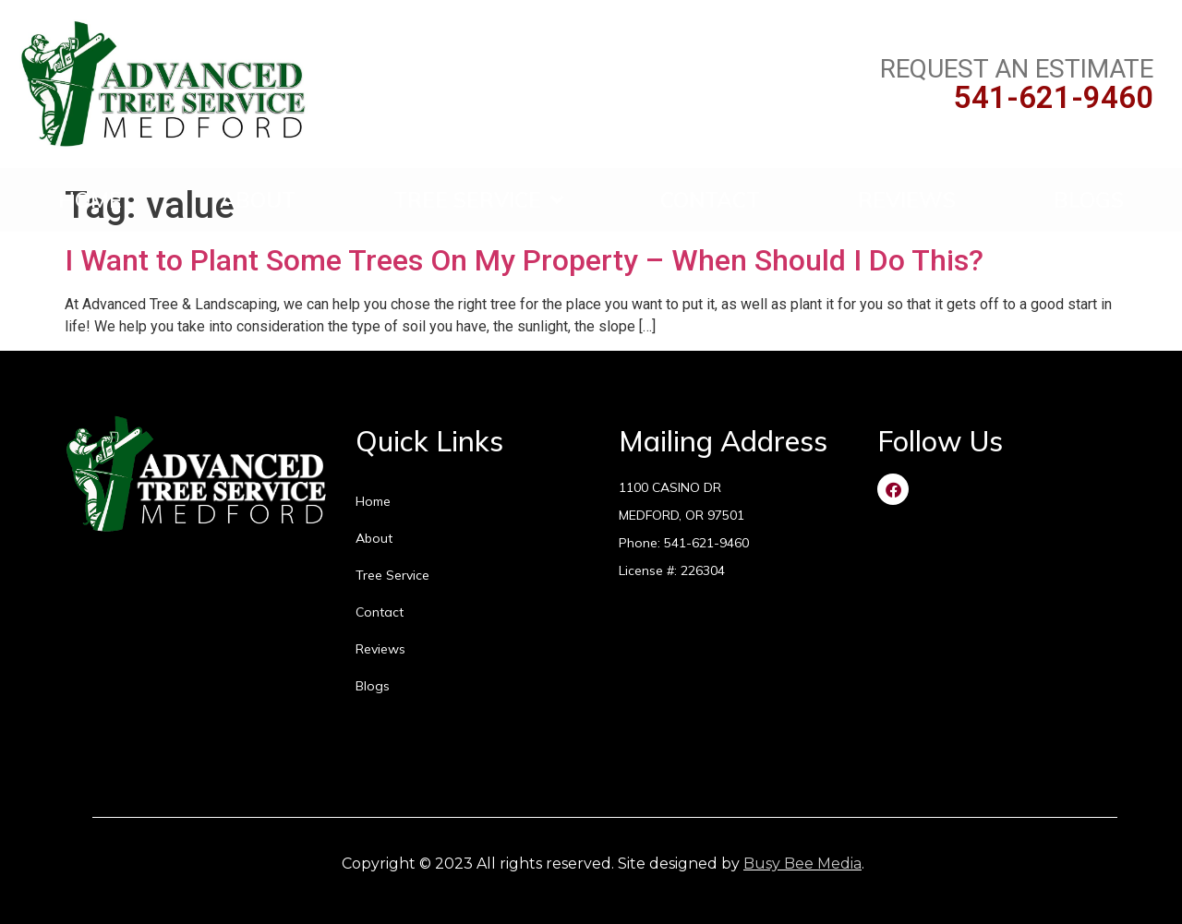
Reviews (907, 199)
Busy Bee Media (802, 863)
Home (90, 199)
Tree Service (478, 200)
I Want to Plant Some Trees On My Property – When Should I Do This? (524, 260)
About (258, 199)
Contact (710, 199)
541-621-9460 (1053, 97)
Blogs (1089, 199)
